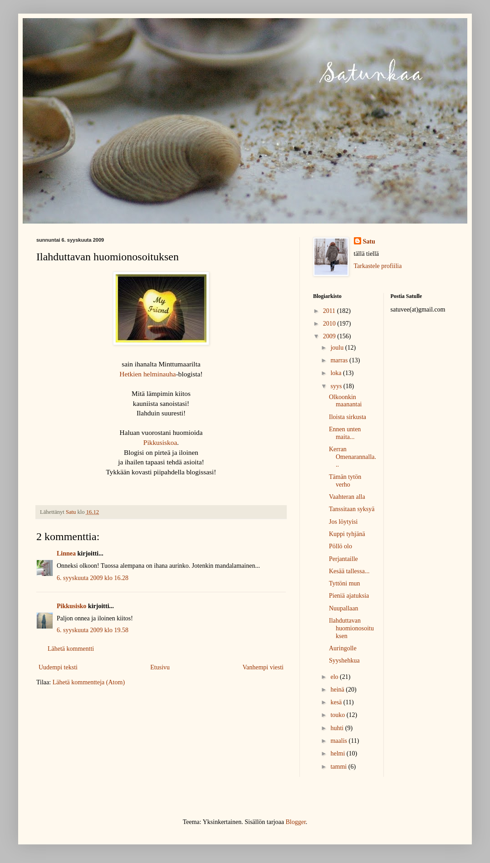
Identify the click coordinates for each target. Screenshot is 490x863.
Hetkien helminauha (147, 374)
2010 (330, 323)
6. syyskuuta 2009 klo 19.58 (92, 630)
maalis (339, 740)
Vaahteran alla (347, 496)
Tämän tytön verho (345, 480)
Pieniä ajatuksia (349, 595)
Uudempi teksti (58, 667)
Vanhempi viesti (263, 667)
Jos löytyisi (343, 521)
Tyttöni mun (344, 583)
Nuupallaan (343, 608)
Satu (369, 241)
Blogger (295, 822)
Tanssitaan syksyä (352, 509)
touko (338, 715)
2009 (330, 336)
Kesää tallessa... (349, 571)
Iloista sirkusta (347, 417)
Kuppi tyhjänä (347, 534)
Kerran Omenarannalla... (352, 457)
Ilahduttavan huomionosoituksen (351, 628)
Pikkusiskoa (160, 442)
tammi (339, 766)
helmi (338, 753)
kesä (336, 702)
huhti (337, 728)
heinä (338, 689)
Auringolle (343, 648)
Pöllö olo (340, 546)
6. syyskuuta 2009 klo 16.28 (92, 578)
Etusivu (160, 667)
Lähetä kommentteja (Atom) (89, 682)
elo (335, 676)
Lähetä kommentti (71, 648)
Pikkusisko (71, 606)
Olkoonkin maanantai (345, 401)
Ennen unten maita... (345, 433)
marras (339, 360)
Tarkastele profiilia (378, 266)
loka (336, 373)
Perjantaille (343, 559)
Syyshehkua (344, 660)
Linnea (66, 553)
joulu (337, 347)
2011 (330, 310)
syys (336, 386)
